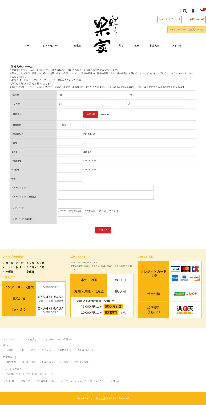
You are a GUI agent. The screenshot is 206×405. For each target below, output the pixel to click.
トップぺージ (10, 339)
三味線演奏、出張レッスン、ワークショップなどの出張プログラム (70, 381)
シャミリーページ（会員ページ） (185, 30)
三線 (138, 46)
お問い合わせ (195, 20)
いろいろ (178, 46)
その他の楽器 (64, 350)
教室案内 (156, 46)
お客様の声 (8, 381)
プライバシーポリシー (38, 374)
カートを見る (30, 339)
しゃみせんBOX (52, 46)
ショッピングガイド (167, 20)
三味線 (79, 46)
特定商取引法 (13, 374)
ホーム (29, 46)
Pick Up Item (83, 350)
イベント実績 (29, 362)
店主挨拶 (63, 362)
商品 (5, 345)
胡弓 (123, 46)
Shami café (47, 362)
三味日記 (25, 381)
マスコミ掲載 (81, 362)
